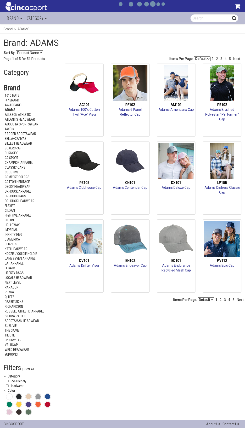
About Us (213, 424)
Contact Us (231, 424)
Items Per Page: (190, 58)
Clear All (29, 369)
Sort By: (9, 53)
